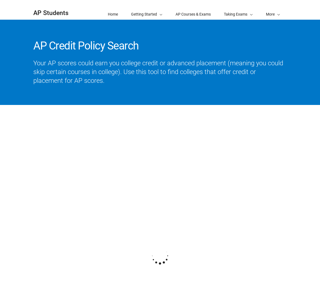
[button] (273, 10)
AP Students (51, 13)
